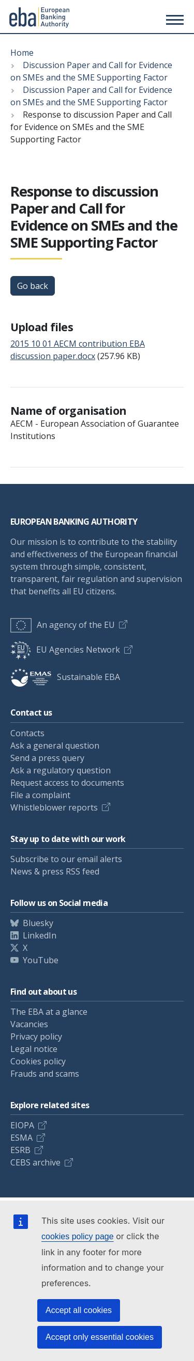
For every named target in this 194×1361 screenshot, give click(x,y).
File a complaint (40, 795)
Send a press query (47, 758)
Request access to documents (67, 782)
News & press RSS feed (54, 871)
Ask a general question (54, 745)
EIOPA (22, 1125)
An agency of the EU (62, 624)
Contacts (27, 733)
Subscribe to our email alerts (66, 859)
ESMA (21, 1137)
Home (22, 52)
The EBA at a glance (48, 1011)
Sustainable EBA (65, 677)
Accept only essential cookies (100, 1337)
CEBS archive (35, 1162)
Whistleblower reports (54, 807)
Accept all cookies (79, 1310)
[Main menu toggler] (173, 19)
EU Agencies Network (65, 649)
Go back (32, 285)
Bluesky (38, 923)
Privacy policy (36, 1036)
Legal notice (33, 1049)
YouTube (40, 960)
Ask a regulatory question (60, 770)
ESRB (20, 1150)
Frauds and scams (44, 1073)
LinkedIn (39, 935)
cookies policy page (77, 1236)
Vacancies (29, 1024)
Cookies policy (38, 1061)
